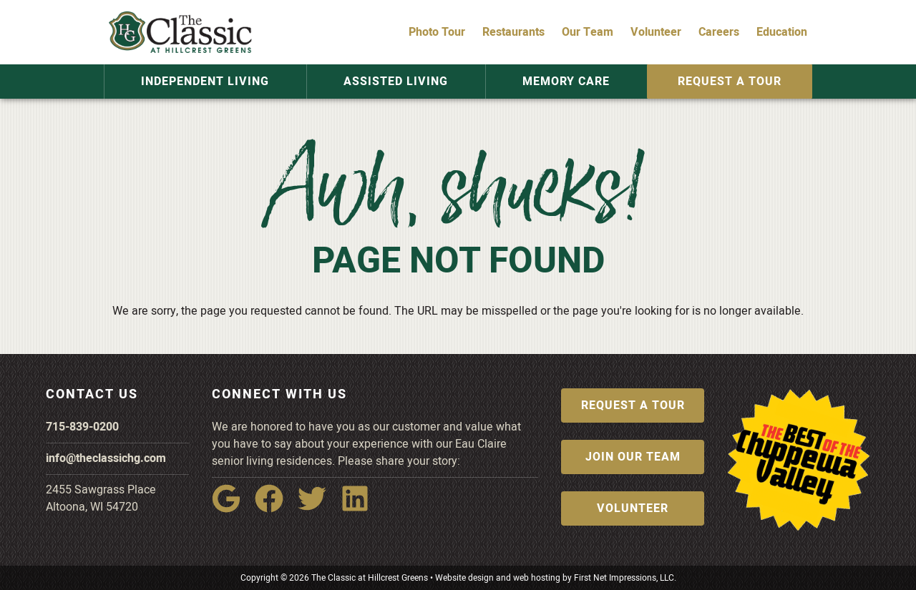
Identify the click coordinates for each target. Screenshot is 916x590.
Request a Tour (722, 81)
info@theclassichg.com (106, 458)
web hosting (536, 577)
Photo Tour (437, 32)
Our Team (587, 32)
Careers (718, 32)
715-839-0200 (82, 427)
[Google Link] (232, 508)
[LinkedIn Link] (361, 508)
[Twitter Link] (318, 508)
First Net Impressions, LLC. (625, 577)
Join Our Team (633, 457)
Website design (464, 577)
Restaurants (513, 32)
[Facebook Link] (275, 508)
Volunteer (655, 32)
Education (781, 32)
